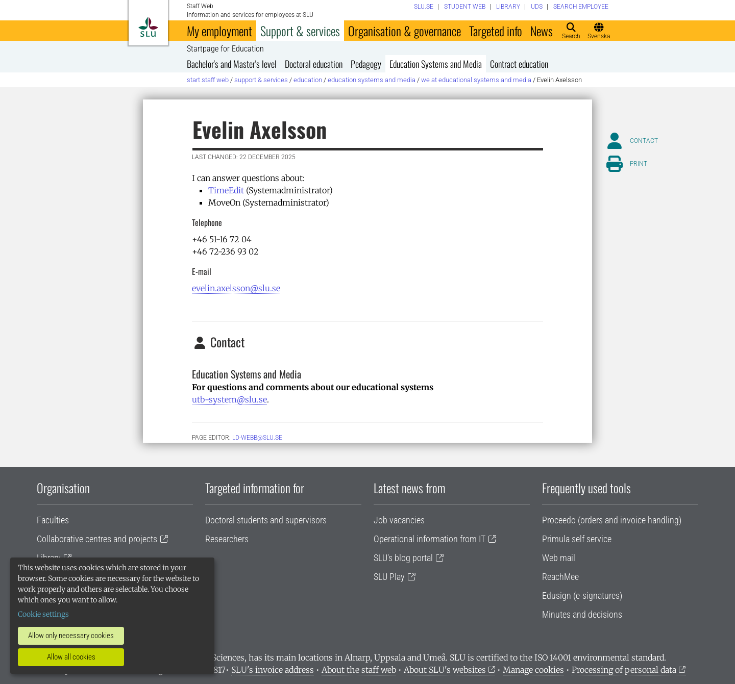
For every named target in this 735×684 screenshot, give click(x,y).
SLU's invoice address (272, 670)
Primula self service (576, 539)
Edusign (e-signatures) (582, 595)
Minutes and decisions (582, 614)
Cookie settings (43, 614)
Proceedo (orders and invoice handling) (611, 520)
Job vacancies (399, 520)
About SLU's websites (445, 670)
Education (307, 80)
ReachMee (560, 576)
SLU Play (389, 576)
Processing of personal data (624, 670)
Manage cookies (533, 670)
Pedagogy (366, 63)
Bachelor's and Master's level (232, 63)
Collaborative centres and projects (97, 539)
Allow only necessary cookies (71, 635)
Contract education (519, 63)
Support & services (300, 30)
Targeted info (495, 30)
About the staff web (359, 670)
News (541, 30)
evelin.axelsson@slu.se (236, 288)
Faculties (53, 520)
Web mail (558, 557)
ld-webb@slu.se (257, 437)
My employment (219, 30)
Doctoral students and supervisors (266, 520)
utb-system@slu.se (229, 399)
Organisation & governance (404, 30)
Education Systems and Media (435, 63)
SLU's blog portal (403, 557)
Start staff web (208, 80)
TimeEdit (226, 190)
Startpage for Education (225, 49)
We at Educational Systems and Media (476, 80)
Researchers (227, 539)
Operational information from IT (429, 539)
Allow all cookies (71, 657)
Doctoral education (313, 63)
